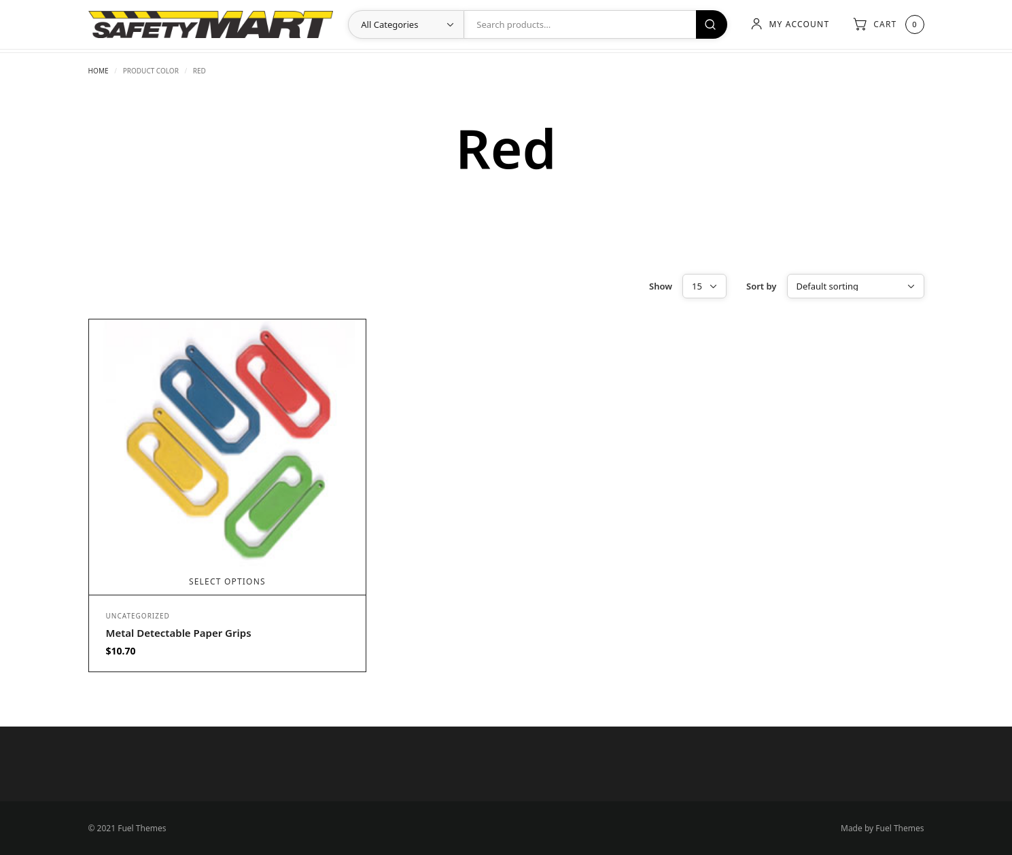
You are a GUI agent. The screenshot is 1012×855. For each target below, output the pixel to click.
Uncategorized (138, 616)
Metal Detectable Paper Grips (178, 633)
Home (98, 70)
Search (711, 24)
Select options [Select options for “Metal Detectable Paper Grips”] (227, 581)
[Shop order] (855, 286)
